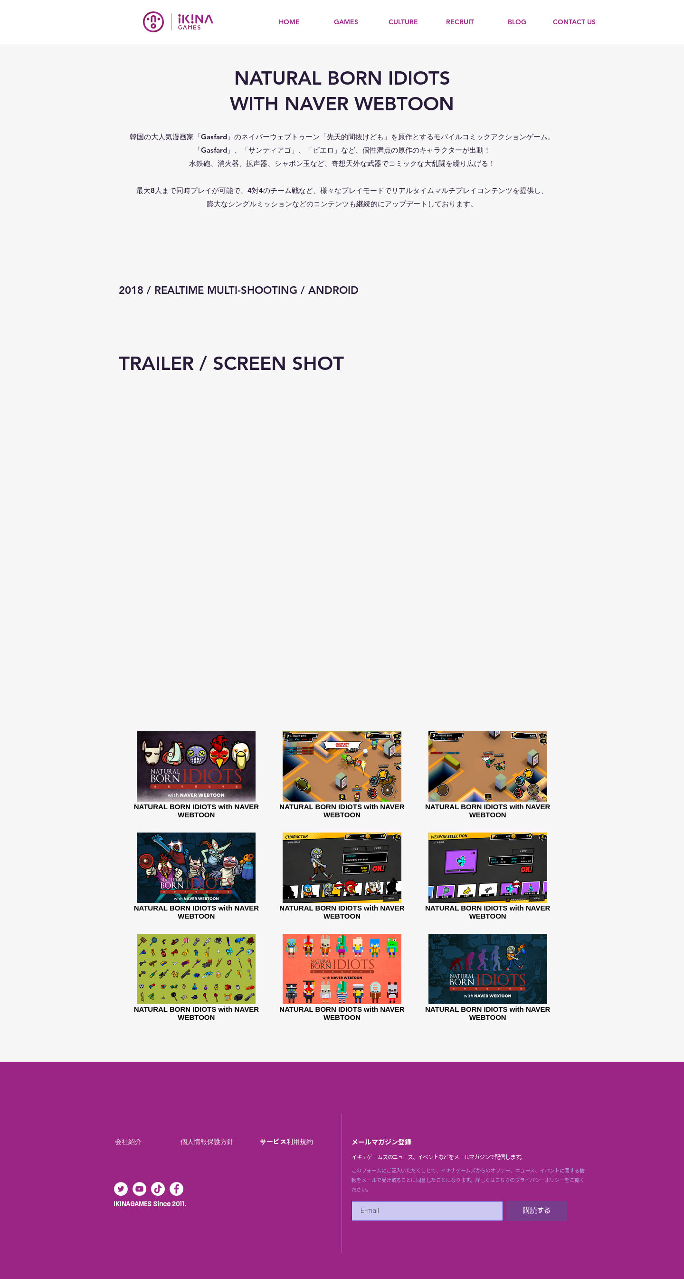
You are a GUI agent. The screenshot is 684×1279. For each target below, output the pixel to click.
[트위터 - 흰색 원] (121, 1189)
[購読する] (536, 1211)
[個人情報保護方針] (208, 1142)
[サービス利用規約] (287, 1142)
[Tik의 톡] (158, 1189)
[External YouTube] (342, 534)
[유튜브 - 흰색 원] (139, 1189)
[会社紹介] (129, 1142)
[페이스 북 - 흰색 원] (176, 1189)
